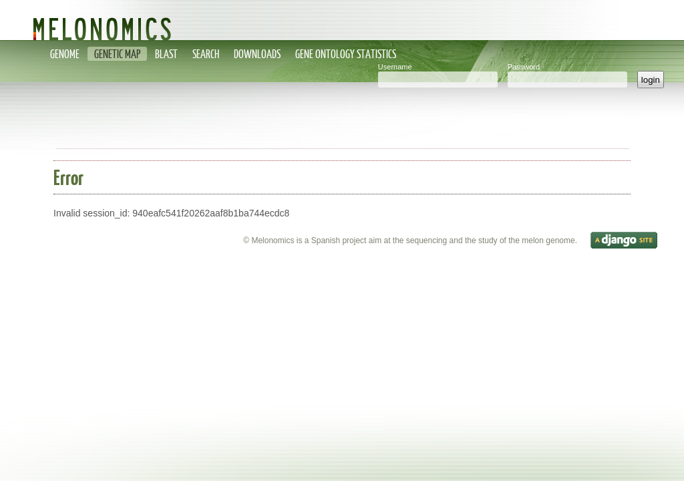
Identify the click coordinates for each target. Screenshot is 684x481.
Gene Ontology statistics (345, 54)
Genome (64, 54)
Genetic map (117, 54)
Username (395, 67)
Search (205, 54)
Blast (166, 54)
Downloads (257, 54)
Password (524, 67)
